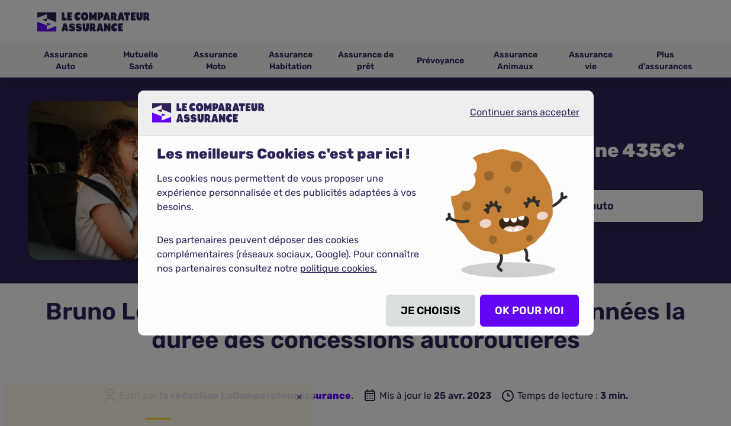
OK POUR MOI (529, 310)
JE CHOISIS (431, 310)
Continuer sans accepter (515, 117)
